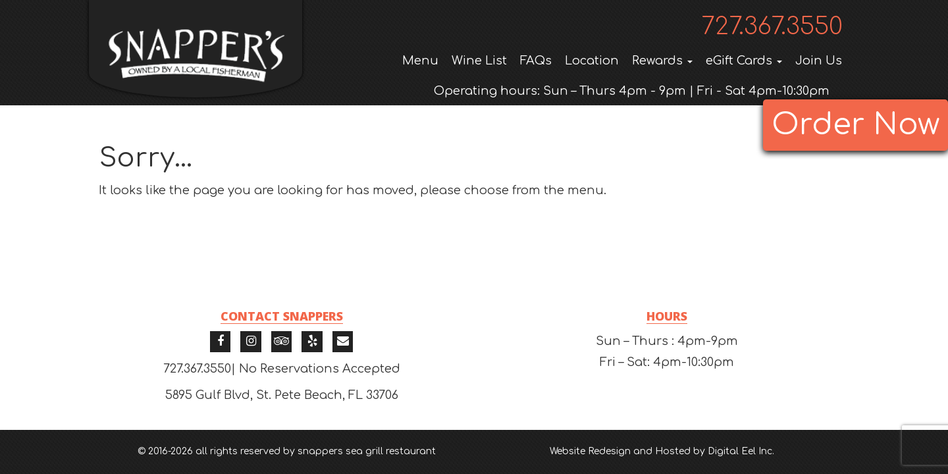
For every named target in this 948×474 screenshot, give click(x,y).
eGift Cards (744, 60)
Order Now (855, 125)
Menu (420, 60)
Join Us (818, 60)
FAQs (536, 60)
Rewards (662, 60)
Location (592, 60)
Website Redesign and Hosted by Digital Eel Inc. (662, 451)
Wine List (479, 60)
